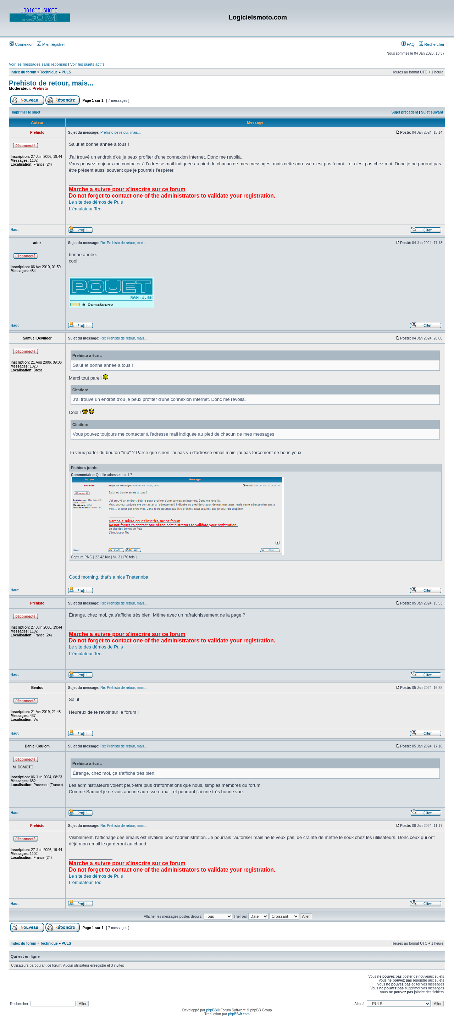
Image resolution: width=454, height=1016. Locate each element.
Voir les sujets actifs (87, 64)
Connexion (22, 44)
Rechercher (431, 44)
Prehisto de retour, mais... (51, 83)
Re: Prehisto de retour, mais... (123, 243)
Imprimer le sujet (26, 112)
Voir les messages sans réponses (38, 64)
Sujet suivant (432, 112)
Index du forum (23, 72)
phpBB (211, 1010)
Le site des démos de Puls (96, 202)
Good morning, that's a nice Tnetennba (108, 577)
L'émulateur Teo (85, 208)
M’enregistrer (51, 44)
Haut (14, 230)
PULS (66, 72)
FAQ (408, 44)
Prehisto (40, 88)
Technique (48, 72)
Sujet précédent (405, 112)
